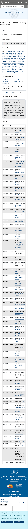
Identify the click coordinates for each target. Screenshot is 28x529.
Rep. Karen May (19, 221)
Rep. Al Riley (18, 226)
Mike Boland (10, 64)
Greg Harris (11, 58)
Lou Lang (20, 53)
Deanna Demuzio (17, 81)
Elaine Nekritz (8, 51)
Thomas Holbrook (14, 72)
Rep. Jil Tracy (18, 323)
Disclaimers (12, 496)
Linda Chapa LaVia (7, 71)
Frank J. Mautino (6, 55)
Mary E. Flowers (18, 58)
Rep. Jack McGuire (20, 304)
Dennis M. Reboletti (10, 66)
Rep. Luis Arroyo (19, 289)
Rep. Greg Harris (19, 211)
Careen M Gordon (20, 61)
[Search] (25, 6)
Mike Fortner (18, 66)
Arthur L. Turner (10, 69)
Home (8, 14)
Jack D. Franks (18, 69)
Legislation (13, 14)
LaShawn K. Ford (11, 61)
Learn (17, 496)
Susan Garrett (18, 79)
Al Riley (7, 59)
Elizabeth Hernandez (14, 59)
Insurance (17, 411)
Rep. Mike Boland (19, 299)
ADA (23, 494)
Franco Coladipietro (10, 68)
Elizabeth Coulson (13, 53)
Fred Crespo (9, 56)
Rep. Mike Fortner (19, 319)
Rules (22, 401)
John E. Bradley (15, 55)
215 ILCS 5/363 (9, 92)
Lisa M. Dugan (16, 51)
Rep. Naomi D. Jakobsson (18, 151)
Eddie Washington (6, 63)
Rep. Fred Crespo (19, 194)
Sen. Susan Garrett (20, 407)
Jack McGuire (17, 64)
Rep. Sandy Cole (19, 308)
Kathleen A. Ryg (16, 71)
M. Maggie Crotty (9, 79)
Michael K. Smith (17, 56)
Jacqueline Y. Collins (7, 81)
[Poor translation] (5, 505)
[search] (12, 6)
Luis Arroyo (14, 63)
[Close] (19, 522)
